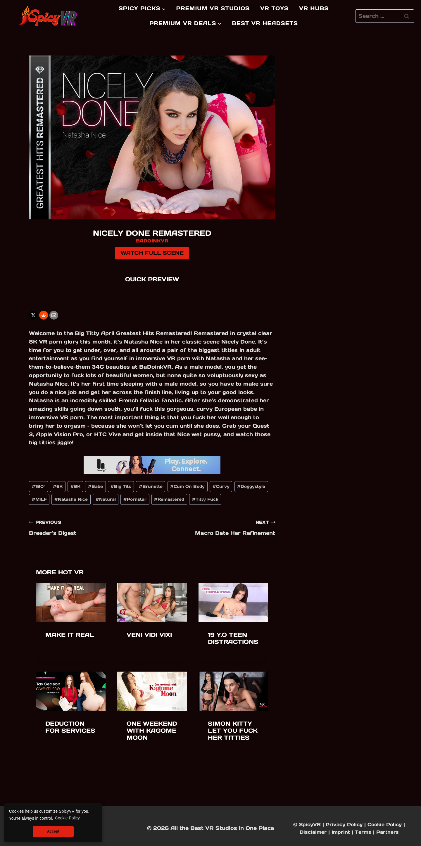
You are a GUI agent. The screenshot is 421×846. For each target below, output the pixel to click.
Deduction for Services (70, 727)
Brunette (151, 486)
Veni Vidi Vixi (149, 635)
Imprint (341, 832)
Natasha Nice (71, 499)
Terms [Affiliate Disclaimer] (363, 832)
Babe (95, 486)
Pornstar (134, 499)
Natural (106, 499)
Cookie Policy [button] (67, 818)
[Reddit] (43, 315)
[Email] (53, 315)
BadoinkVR (152, 241)
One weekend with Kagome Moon (152, 730)
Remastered (169, 499)
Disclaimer (313, 832)
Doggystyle (251, 486)
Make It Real (69, 635)
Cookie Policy (384, 824)
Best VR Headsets (265, 23)
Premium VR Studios (213, 8)
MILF (39, 499)
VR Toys (274, 8)
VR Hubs (314, 8)
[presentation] (71, 602)
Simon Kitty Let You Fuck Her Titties (233, 730)
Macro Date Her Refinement (216, 527)
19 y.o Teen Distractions (233, 638)
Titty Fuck (205, 499)
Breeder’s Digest (88, 527)
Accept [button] (53, 831)
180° (38, 486)
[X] (33, 315)
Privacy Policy (344, 824)
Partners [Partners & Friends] (387, 832)
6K (58, 486)
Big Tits (121, 486)
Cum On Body (187, 486)
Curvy (221, 486)
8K (75, 486)
